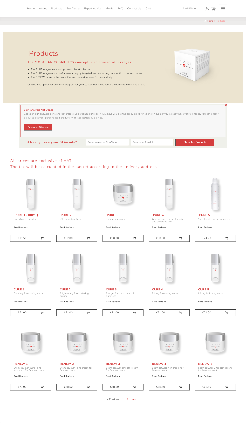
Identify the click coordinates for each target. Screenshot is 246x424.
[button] (30, 238)
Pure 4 (158, 215)
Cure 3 (111, 289)
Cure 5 (203, 289)
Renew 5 (205, 364)
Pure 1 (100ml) (26, 215)
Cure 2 (65, 289)
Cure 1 (19, 289)
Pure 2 (66, 215)
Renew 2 (67, 364)
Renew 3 (113, 364)
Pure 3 (112, 215)
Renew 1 (21, 364)
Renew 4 (159, 364)
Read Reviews (21, 227)
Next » (135, 399)
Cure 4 (157, 289)
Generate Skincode (38, 127)
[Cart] (213, 8)
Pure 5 (204, 215)
